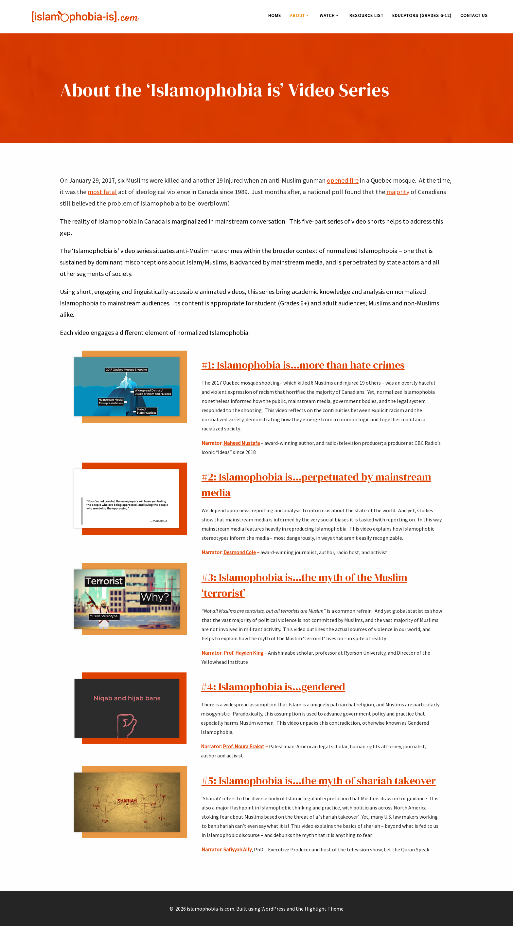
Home (274, 15)
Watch (327, 15)
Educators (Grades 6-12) (421, 15)
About (297, 15)
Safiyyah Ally (237, 849)
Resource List (366, 15)
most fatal (102, 192)
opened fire (343, 180)
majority (397, 192)
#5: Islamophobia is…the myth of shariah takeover (319, 780)
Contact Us (474, 15)
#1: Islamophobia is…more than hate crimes (303, 365)
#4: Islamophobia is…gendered (273, 687)
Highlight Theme (324, 908)
